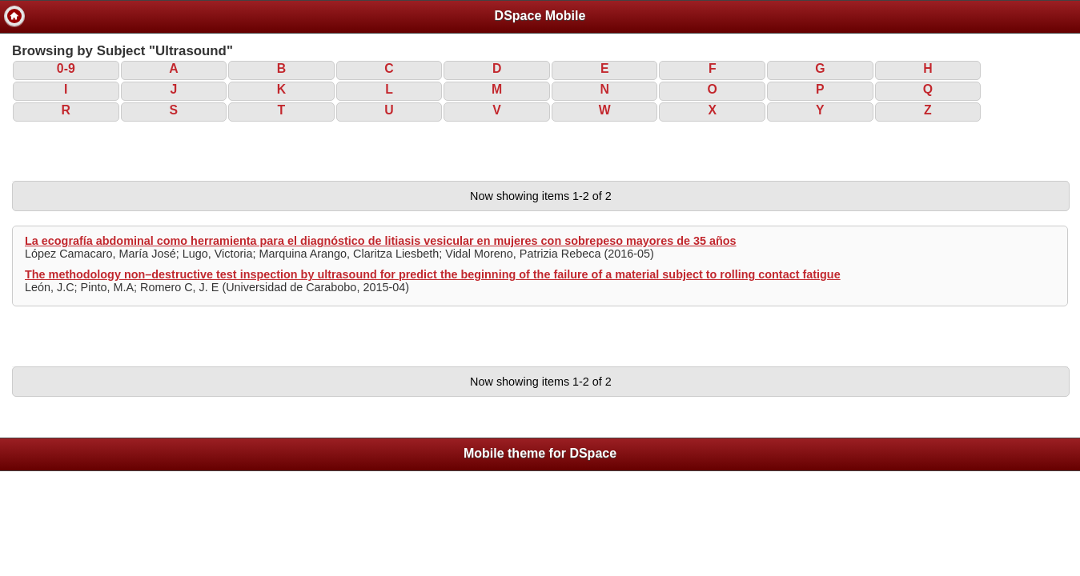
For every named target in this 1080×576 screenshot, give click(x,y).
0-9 (66, 68)
